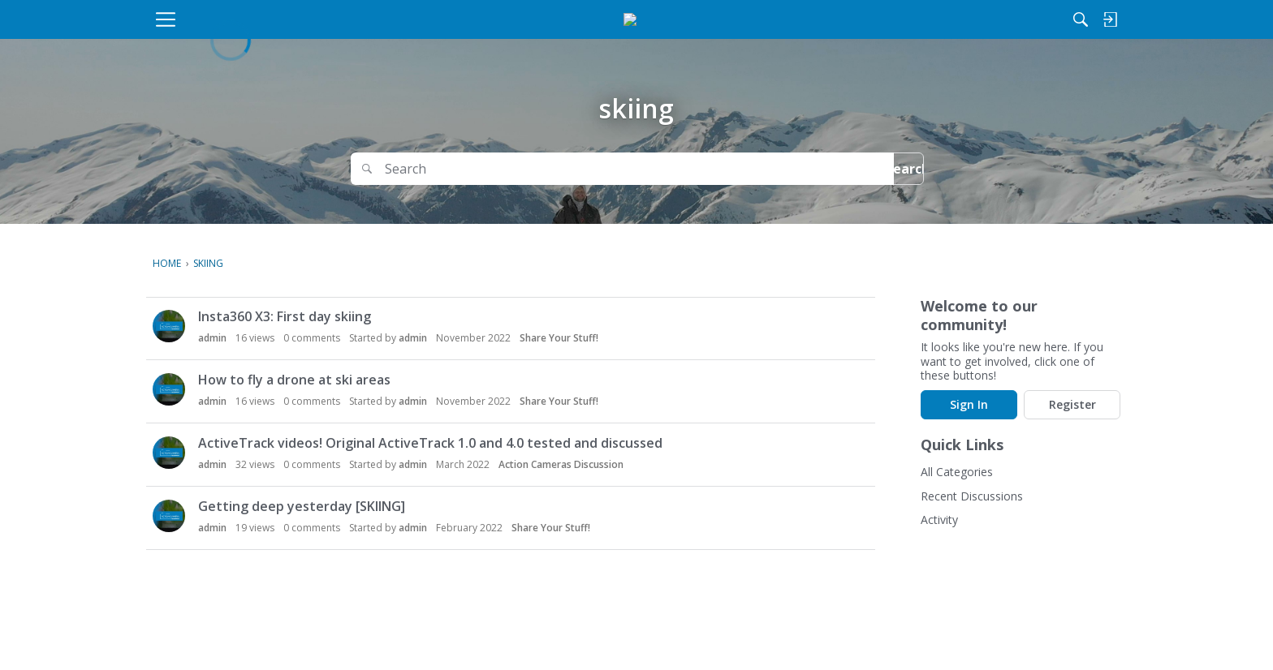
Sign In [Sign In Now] (969, 404)
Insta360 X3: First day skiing (284, 316)
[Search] (952, 19)
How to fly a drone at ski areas (294, 380)
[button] (169, 326)
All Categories (957, 471)
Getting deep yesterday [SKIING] (301, 506)
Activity (939, 519)
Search (881, 169)
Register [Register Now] (1072, 404)
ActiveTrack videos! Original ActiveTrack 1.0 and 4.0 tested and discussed (430, 443)
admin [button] (212, 338)
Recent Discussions (972, 496)
